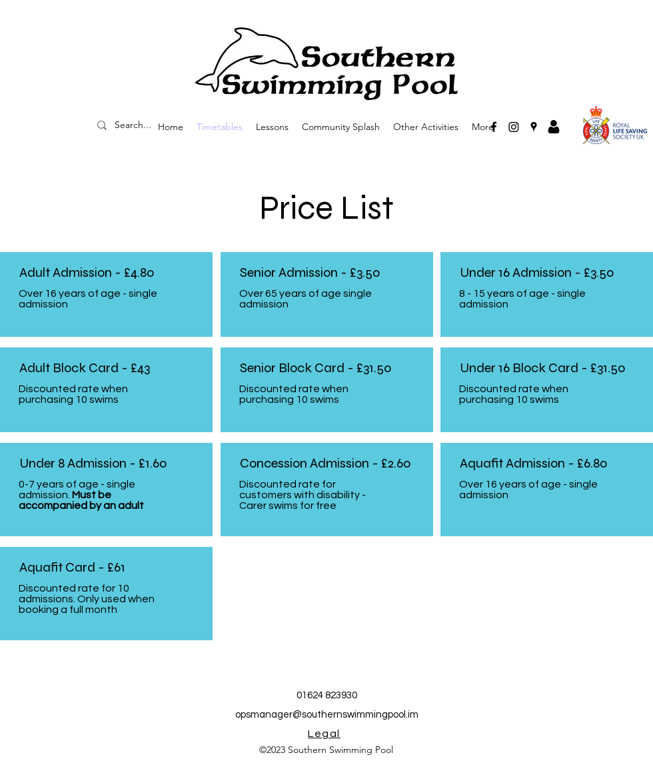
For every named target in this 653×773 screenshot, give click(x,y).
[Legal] (325, 733)
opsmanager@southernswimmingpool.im (326, 715)
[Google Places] (533, 126)
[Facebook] (493, 126)
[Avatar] (553, 126)
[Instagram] (513, 126)
